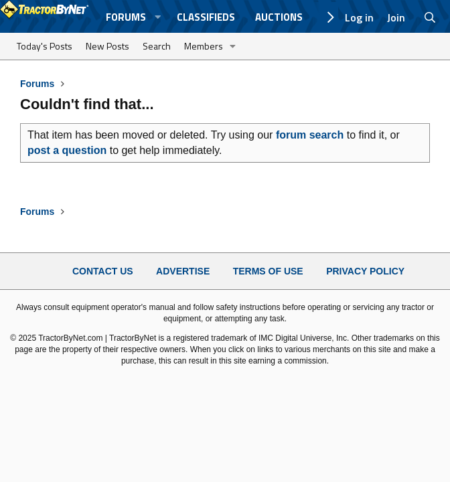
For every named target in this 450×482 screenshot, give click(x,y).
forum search (310, 135)
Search (157, 46)
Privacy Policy (365, 271)
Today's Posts (44, 46)
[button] (157, 17)
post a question (66, 150)
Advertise (183, 271)
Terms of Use (268, 271)
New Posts (107, 46)
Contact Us (102, 271)
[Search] (430, 17)
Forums (126, 17)
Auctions (279, 17)
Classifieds (206, 17)
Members (203, 46)
